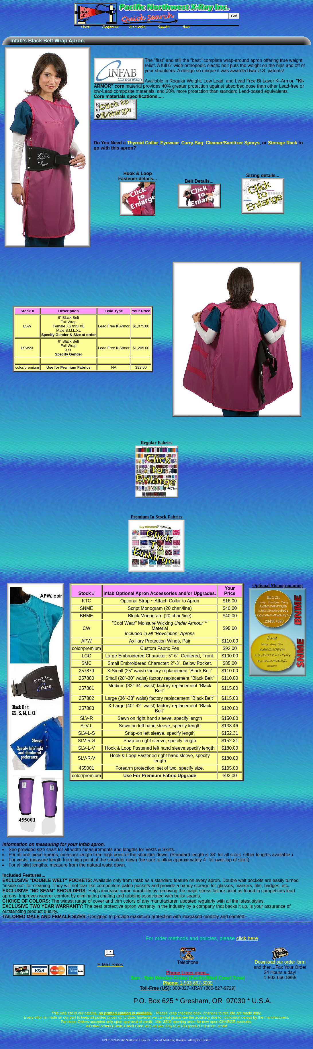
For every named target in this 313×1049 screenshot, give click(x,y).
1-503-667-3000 (195, 983)
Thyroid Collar (142, 142)
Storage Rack (282, 142)
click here (247, 938)
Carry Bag (192, 142)
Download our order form (280, 962)
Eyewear (169, 142)
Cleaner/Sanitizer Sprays (233, 142)
